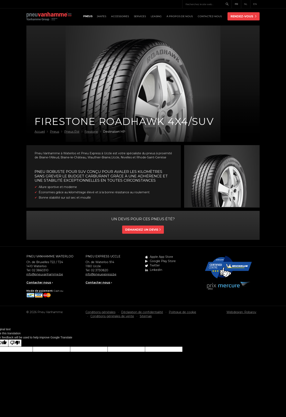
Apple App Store (161, 257)
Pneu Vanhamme (48, 16)
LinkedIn (156, 270)
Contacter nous (38, 282)
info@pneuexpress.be (101, 274)
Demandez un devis (141, 229)
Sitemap (146, 316)
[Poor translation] (14, 343)
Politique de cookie (182, 312)
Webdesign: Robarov (241, 312)
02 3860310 (40, 270)
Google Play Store (163, 261)
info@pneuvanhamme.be (44, 274)
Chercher (228, 4)
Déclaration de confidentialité (142, 312)
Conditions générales (100, 312)
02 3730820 (99, 270)
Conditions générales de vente (112, 316)
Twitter (155, 265)
